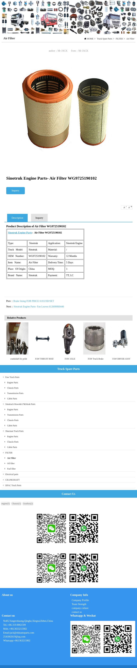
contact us (77, 612)
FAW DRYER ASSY (121, 359)
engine (5, 503)
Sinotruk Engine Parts (20, 232)
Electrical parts (11, 474)
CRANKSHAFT (12, 480)
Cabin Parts (12, 398)
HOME (90, 38)
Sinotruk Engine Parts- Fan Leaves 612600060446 (39, 306)
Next (129, 341)
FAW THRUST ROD (44, 359)
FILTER (119, 38)
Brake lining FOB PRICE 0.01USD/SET (33, 301)
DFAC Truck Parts (13, 485)
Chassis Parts (13, 388)
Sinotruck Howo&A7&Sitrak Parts (20, 404)
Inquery (15, 190)
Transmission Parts (15, 393)
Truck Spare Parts (104, 38)
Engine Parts (12, 382)
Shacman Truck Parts (14, 431)
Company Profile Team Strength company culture (81, 604)
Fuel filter (11, 469)
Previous (8, 341)
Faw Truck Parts (12, 377)
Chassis (16, 503)
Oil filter (11, 463)
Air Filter (130, 38)
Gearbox (28, 503)
